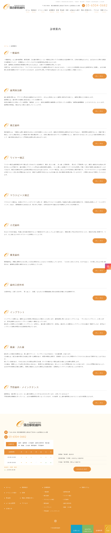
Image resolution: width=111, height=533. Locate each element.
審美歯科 (46, 503)
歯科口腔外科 (67, 503)
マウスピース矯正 (49, 499)
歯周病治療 (66, 491)
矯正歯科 (46, 495)
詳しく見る (99, 76)
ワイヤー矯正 (67, 495)
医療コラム (104, 11)
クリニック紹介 (43, 11)
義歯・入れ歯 (67, 507)
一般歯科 (46, 491)
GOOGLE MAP (81, 469)
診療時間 (99, 528)
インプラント (48, 507)
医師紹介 (34, 11)
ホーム (28, 11)
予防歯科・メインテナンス (52, 511)
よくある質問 (10, 503)
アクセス (96, 11)
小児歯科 (66, 499)
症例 (57, 11)
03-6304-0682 (17, 436)
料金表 (62, 11)
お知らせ (76, 528)
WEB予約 (87, 529)
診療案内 (52, 11)
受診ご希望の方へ (86, 11)
